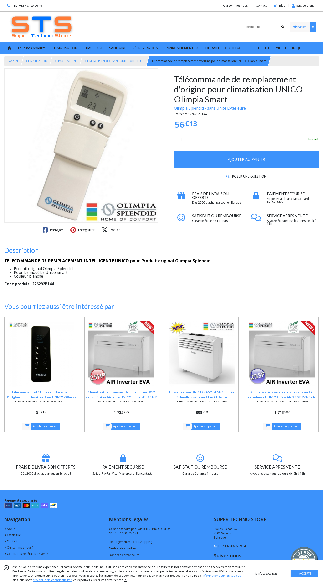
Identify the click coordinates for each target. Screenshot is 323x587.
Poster (111, 230)
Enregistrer (82, 230)
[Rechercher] (283, 27)
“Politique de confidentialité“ (52, 580)
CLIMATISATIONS (66, 61)
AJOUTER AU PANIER (246, 159)
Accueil (14, 61)
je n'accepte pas (266, 573)
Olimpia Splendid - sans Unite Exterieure (210, 108)
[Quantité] (183, 139)
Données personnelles (124, 555)
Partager (53, 230)
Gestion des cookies (122, 548)
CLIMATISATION (36, 61)
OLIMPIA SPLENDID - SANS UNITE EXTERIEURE (114, 61)
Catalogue (12, 535)
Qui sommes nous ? (18, 547)
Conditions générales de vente (26, 554)
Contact (261, 6)
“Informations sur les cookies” (222, 576)
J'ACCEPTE (304, 573)
